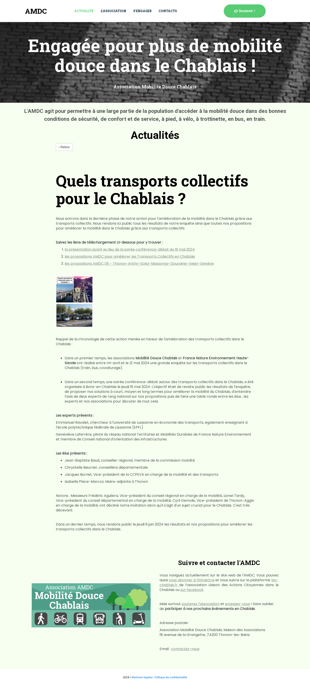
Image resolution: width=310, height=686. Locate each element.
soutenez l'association (201, 603)
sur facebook (191, 589)
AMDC (36, 11)
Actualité (84, 11)
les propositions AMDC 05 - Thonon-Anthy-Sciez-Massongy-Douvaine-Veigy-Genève (139, 263)
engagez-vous (237, 603)
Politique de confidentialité (171, 677)
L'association (113, 11)
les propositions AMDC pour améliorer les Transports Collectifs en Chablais (130, 256)
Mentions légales (142, 677)
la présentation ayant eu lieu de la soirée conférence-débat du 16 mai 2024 (130, 249)
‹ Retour (64, 147)
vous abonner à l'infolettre (191, 580)
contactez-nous (185, 648)
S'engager (142, 11)
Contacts (168, 11)
